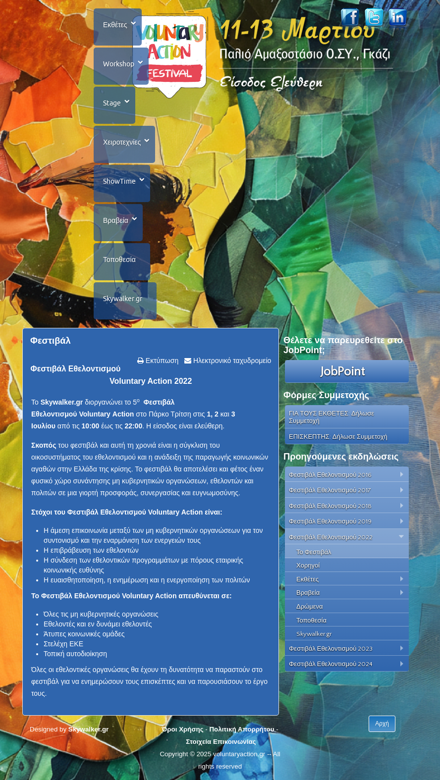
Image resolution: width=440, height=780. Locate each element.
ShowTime (119, 181)
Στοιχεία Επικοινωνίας (221, 741)
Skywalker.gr (122, 299)
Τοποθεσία (119, 259)
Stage (112, 103)
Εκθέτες (115, 25)
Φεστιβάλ (50, 341)
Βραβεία (115, 220)
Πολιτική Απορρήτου (241, 729)
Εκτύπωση (161, 360)
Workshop (118, 64)
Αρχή (382, 723)
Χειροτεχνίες (122, 142)
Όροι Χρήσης (182, 729)
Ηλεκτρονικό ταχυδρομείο (231, 360)
